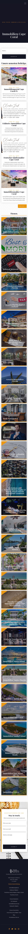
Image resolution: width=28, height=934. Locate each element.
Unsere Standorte (14, 899)
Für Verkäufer (14, 901)
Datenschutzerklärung (14, 884)
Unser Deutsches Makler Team (14, 912)
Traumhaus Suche (14, 894)
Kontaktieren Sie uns (14, 917)
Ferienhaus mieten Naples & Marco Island (14, 892)
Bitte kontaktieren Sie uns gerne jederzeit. (14, 818)
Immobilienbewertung (14, 903)
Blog (14, 915)
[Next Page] (22, 206)
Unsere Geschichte (14, 910)
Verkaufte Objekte (14, 906)
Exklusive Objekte (14, 890)
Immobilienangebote (14, 887)
